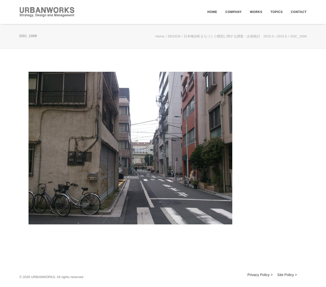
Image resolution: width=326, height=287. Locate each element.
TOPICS (276, 12)
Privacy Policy (258, 275)
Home (159, 36)
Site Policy (285, 275)
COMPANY (233, 12)
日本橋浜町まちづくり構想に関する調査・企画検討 (235, 36)
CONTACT (299, 12)
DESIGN (174, 36)
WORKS (256, 12)
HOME (212, 12)
